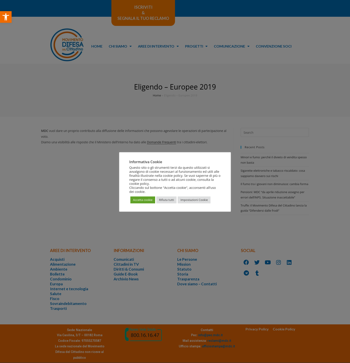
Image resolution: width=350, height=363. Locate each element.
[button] (6, 17)
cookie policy (139, 183)
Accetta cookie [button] (142, 200)
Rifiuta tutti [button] (166, 200)
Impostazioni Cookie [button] (194, 200)
